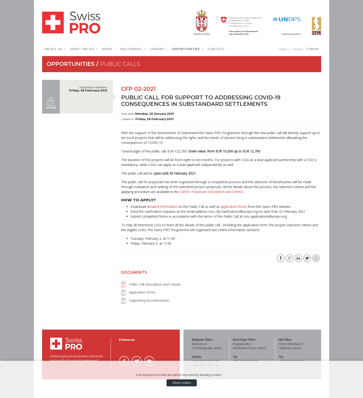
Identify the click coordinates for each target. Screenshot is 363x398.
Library (157, 49)
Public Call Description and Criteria (150, 284)
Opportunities (186, 49)
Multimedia (131, 49)
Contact (216, 49)
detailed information (162, 206)
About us (54, 49)
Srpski (283, 49)
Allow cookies (182, 383)
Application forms (138, 292)
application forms (234, 206)
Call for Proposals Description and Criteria (211, 191)
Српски (298, 49)
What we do (82, 49)
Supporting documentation (145, 300)
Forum (312, 49)
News (107, 49)
